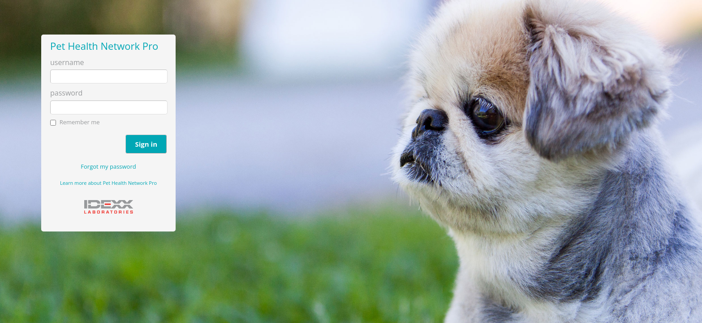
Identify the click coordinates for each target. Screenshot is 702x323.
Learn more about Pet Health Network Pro (108, 182)
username (67, 62)
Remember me (80, 122)
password (66, 93)
